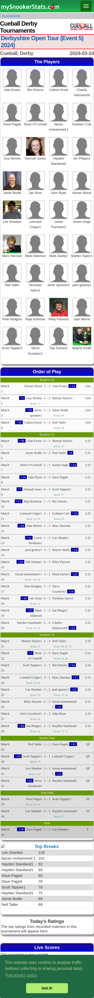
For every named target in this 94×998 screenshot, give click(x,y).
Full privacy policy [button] (21, 975)
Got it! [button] (47, 988)
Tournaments (11, 16)
